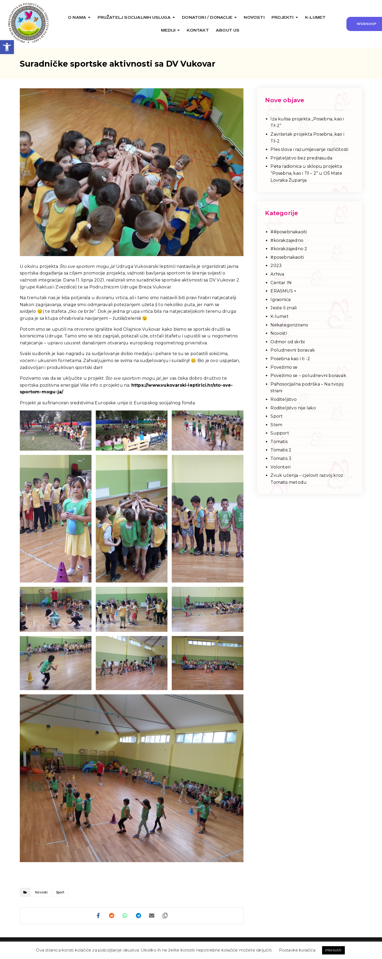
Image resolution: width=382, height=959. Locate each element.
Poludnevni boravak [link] (292, 350)
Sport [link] (60, 892)
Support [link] (279, 433)
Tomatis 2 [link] (280, 449)
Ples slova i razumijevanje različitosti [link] (309, 149)
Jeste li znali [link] (283, 307)
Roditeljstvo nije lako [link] (293, 407)
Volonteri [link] (280, 467)
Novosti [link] (41, 892)
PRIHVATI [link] (333, 950)
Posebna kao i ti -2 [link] (290, 358)
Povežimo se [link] (283, 367)
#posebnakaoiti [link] (287, 257)
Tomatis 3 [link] (280, 458)
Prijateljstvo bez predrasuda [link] (301, 158)
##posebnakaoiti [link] (288, 231)
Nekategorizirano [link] (289, 325)
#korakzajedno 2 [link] (288, 248)
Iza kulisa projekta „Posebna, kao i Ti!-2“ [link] (307, 122)
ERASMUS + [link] (283, 291)
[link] (7, 47)
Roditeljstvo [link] (283, 399)
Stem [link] (276, 424)
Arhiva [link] (277, 274)
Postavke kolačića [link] (297, 950)
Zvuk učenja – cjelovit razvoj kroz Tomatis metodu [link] (306, 479)
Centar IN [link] (281, 282)
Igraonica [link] (280, 299)
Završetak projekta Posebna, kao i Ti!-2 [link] (307, 138)
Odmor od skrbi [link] (287, 341)
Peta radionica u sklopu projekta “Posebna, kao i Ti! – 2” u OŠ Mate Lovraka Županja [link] (306, 173)
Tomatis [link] (278, 441)
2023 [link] (276, 265)
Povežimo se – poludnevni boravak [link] (308, 375)
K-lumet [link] (279, 316)
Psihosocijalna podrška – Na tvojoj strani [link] (306, 388)
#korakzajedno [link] (286, 240)
